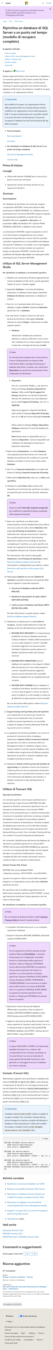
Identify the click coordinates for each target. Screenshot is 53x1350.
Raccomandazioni (14, 136)
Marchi (39, 1340)
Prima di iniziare (10, 53)
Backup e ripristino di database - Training (18, 1277)
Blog (22, 1333)
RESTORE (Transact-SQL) (13, 1233)
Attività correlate (10, 62)
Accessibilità (28, 1340)
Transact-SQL (12, 159)
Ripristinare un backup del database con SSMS (26, 1183)
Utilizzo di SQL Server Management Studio (20, 56)
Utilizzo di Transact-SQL (13, 59)
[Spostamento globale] (2, 3)
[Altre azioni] (48, 21)
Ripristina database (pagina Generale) (22, 562)
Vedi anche (8, 65)
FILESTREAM (29, 954)
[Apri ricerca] (43, 3)
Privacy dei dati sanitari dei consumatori (19, 1336)
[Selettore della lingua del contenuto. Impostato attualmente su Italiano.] (10, 1316)
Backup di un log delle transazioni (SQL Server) (26, 1189)
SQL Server (19, 21)
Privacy (40, 1333)
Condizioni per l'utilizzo (13, 1340)
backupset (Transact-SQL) (13, 1230)
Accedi (48, 3)
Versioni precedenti (11, 1333)
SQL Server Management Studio (20, 154)
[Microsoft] (26, 3)
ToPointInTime (12, 1219)
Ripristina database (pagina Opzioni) (21, 616)
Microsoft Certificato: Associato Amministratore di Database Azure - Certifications (24, 1288)
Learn (5, 21)
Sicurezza (11, 141)
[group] (26, 1157)
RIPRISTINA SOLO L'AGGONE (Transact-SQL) (21, 1237)
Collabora (32, 1333)
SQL (10, 21)
